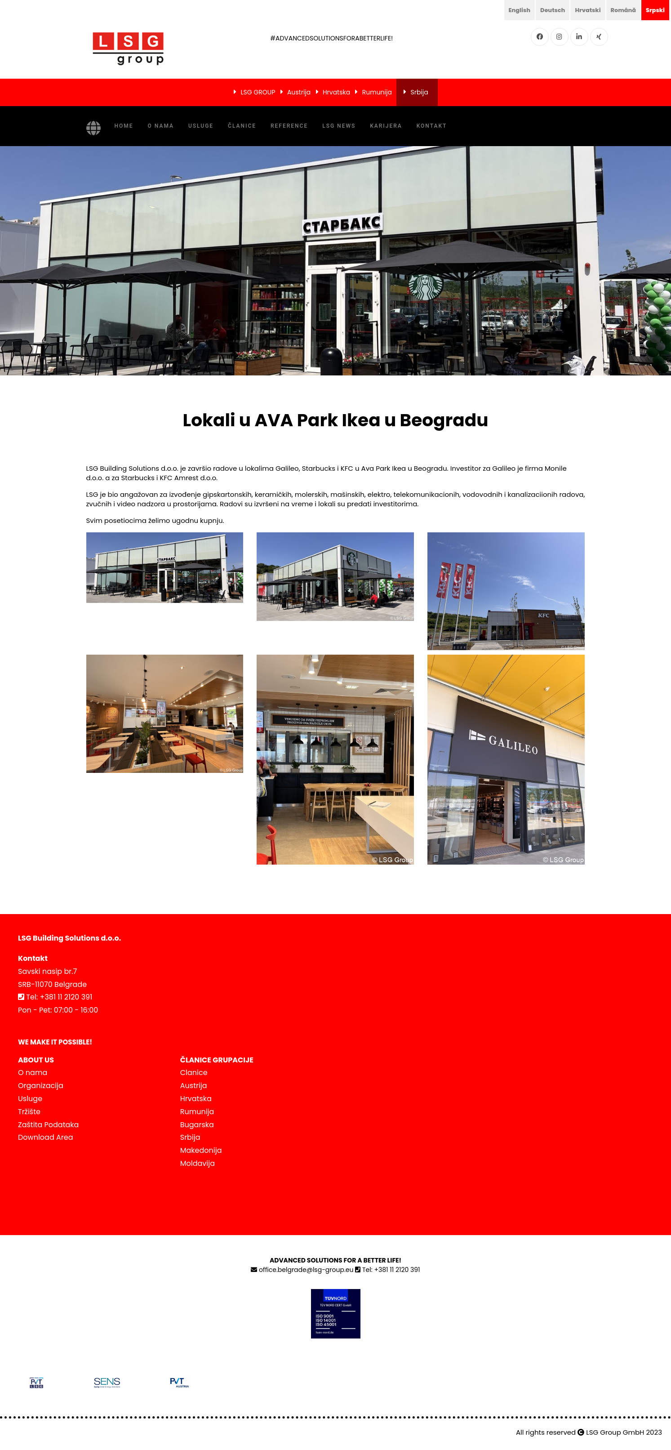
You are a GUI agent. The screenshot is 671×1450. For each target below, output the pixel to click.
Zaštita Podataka (48, 1125)
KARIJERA (386, 126)
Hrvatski (582, 9)
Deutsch (545, 9)
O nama (161, 126)
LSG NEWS (338, 126)
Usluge (200, 126)
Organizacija (40, 1085)
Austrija (299, 92)
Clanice (194, 1072)
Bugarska (197, 1125)
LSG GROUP (257, 92)
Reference (289, 126)
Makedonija (201, 1150)
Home (124, 126)
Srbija (419, 92)
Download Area (45, 1137)
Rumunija (377, 92)
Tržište (29, 1111)
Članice (242, 126)
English (510, 9)
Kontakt (432, 126)
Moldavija (197, 1163)
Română (620, 9)
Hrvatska (336, 92)
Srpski (654, 9)
